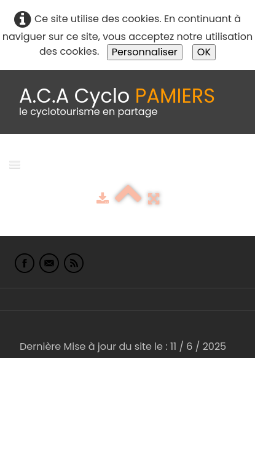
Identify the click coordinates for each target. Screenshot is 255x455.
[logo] (117, 102)
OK (204, 52)
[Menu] (14, 164)
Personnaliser (145, 52)
